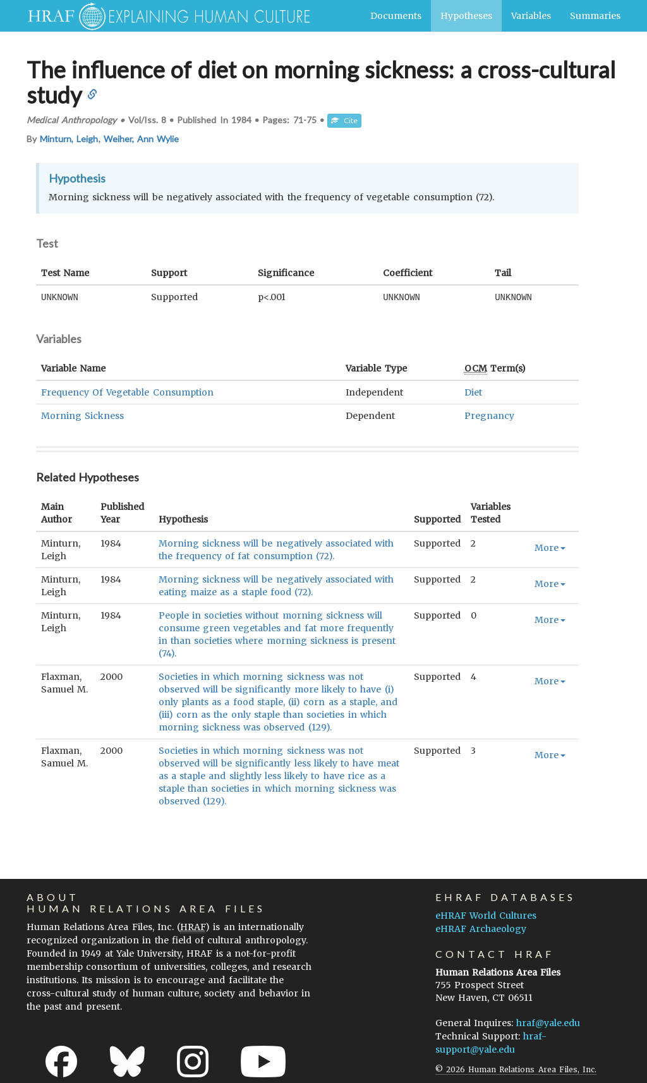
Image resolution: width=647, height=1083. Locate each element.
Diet (473, 391)
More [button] (550, 547)
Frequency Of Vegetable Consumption (127, 391)
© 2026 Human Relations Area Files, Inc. (515, 1069)
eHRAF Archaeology (480, 928)
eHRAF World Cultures (485, 915)
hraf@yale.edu (548, 1022)
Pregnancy (489, 415)
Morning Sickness (82, 415)
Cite (344, 120)
